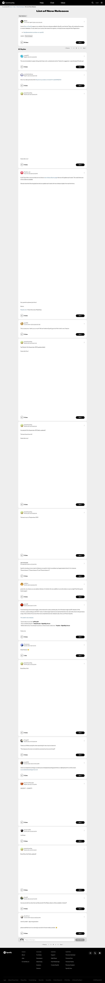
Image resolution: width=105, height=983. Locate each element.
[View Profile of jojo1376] (26, 323)
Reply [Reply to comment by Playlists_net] (80, 315)
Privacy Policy (23, 980)
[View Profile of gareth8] (26, 604)
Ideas (63, 3)
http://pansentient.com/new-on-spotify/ (33, 32)
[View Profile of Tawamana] (26, 644)
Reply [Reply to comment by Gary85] (80, 909)
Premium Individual (70, 955)
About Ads (41, 980)
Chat (52, 3)
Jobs (23, 958)
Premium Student (70, 965)
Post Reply (80, 940)
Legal (5, 980)
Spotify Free (69, 968)
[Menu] (101, 3)
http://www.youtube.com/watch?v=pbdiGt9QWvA (48, 79)
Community (8, 3)
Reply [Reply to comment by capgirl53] (80, 67)
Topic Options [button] (22, 16)
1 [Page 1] (71, 48)
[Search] (92, 3)
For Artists (39, 955)
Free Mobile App (55, 961)
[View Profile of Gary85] (26, 897)
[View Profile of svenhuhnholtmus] (28, 74)
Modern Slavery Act (57, 980)
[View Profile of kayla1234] (26, 762)
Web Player (54, 958)
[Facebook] (100, 953)
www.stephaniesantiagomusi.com (29, 769)
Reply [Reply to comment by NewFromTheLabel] (80, 822)
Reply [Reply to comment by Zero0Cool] (80, 933)
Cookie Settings (32, 980)
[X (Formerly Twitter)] (95, 953)
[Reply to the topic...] (49, 939)
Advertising (39, 961)
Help (42, 3)
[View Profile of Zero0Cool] (26, 916)
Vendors (38, 968)
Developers (39, 958)
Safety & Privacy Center (13, 980)
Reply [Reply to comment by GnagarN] (80, 755)
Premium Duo (69, 958)
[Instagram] (90, 953)
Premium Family (70, 961)
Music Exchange (20, 7)
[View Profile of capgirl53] (26, 55)
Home (10, 7)
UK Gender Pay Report (77, 980)
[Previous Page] (67, 48)
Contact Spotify (55, 965)
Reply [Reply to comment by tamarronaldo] (80, 841)
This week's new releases (26, 617)
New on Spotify (28, 26)
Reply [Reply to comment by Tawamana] (80, 655)
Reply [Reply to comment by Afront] (80, 42)
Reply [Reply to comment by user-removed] (80, 576)
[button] (84, 21)
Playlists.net (23, 310)
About (23, 955)
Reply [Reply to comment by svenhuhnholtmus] (80, 85)
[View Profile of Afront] (25, 21)
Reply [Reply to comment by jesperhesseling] (80, 164)
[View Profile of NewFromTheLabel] (29, 783)
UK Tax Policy (67, 980)
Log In (97, 2)
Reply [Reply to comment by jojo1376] (80, 334)
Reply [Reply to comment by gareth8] (80, 637)
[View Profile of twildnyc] (26, 583)
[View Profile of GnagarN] (26, 740)
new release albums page (50, 177)
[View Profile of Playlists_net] (27, 172)
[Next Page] (84, 48)
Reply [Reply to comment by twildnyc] (80, 597)
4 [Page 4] (78, 48)
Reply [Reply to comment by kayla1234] (80, 775)
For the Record (25, 961)
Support (53, 955)
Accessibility (48, 980)
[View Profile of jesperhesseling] (28, 93)
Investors (38, 965)
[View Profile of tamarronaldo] (27, 829)
